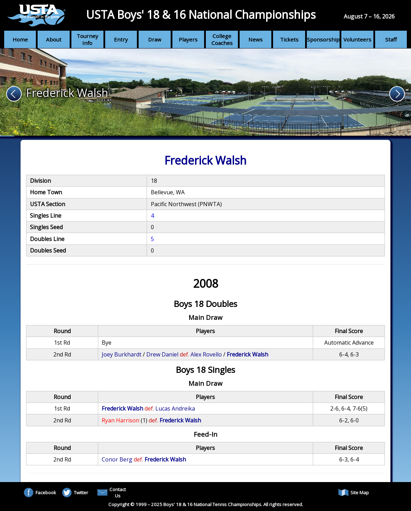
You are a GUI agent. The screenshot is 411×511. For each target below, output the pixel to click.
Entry (121, 39)
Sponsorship (323, 39)
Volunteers (357, 39)
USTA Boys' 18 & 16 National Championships (201, 14)
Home (20, 39)
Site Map (353, 492)
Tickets (289, 39)
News (255, 39)
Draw (154, 39)
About (53, 39)
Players (188, 39)
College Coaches (222, 39)
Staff (391, 39)
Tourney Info (87, 39)
